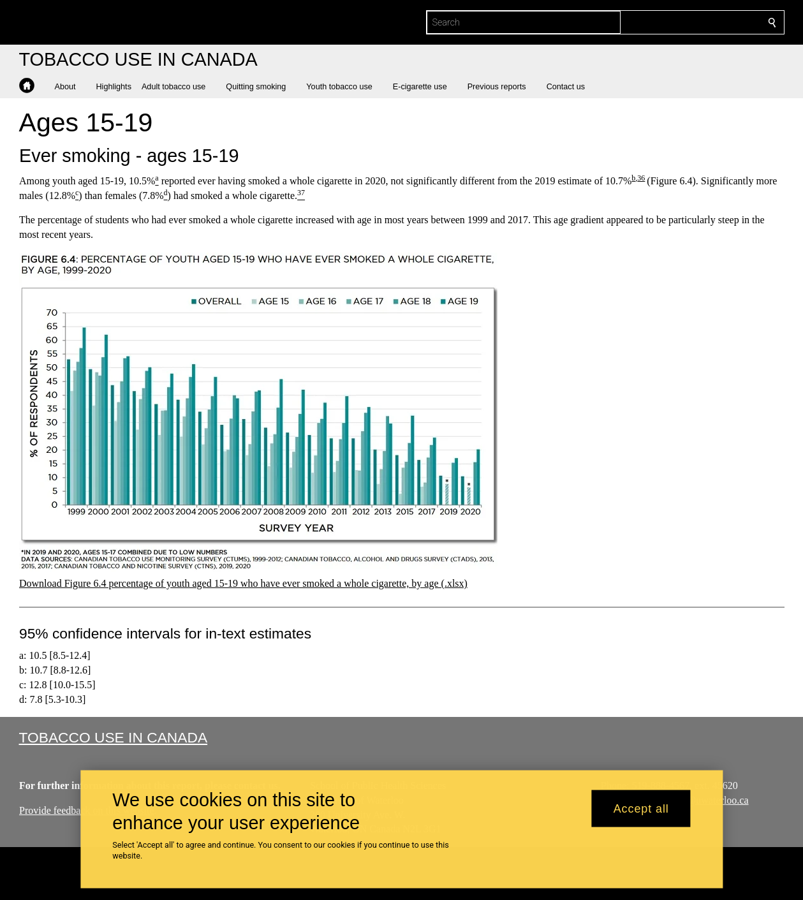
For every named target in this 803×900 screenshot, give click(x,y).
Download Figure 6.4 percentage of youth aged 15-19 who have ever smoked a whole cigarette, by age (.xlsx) (243, 583)
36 (641, 177)
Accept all (641, 808)
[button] (70, 86)
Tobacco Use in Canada (113, 737)
